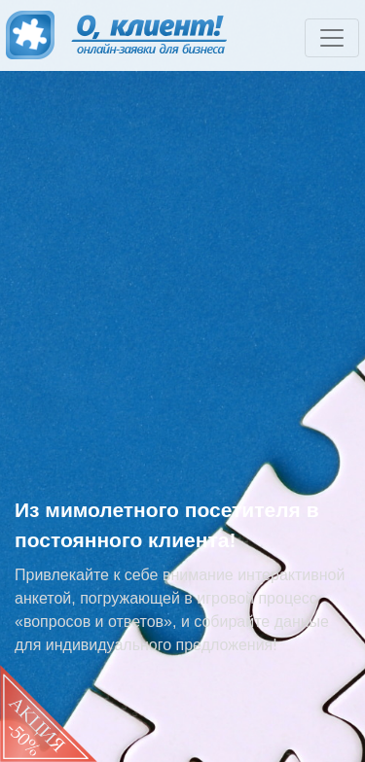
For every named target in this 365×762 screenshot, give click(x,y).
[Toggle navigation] (332, 37)
